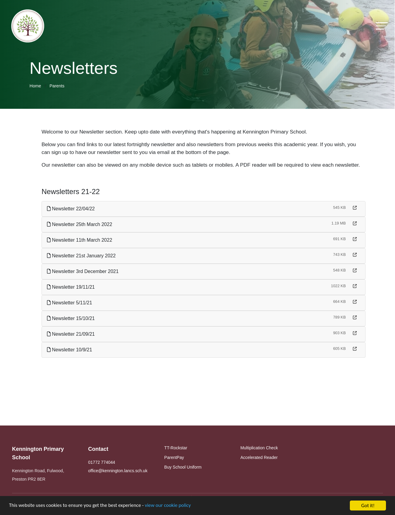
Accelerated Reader (259, 457)
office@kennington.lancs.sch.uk (118, 470)
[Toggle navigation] (381, 25)
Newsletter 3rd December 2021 (84, 271)
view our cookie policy (168, 506)
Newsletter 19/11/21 (72, 287)
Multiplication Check (259, 447)
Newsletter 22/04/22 (72, 208)
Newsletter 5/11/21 (70, 302)
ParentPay (174, 457)
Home (35, 85)
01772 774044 (101, 462)
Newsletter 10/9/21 (70, 349)
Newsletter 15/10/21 (72, 318)
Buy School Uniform (183, 467)
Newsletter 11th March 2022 (80, 240)
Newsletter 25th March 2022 (80, 224)
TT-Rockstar (175, 447)
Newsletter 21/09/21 (72, 334)
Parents (56, 85)
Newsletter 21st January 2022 (82, 255)
